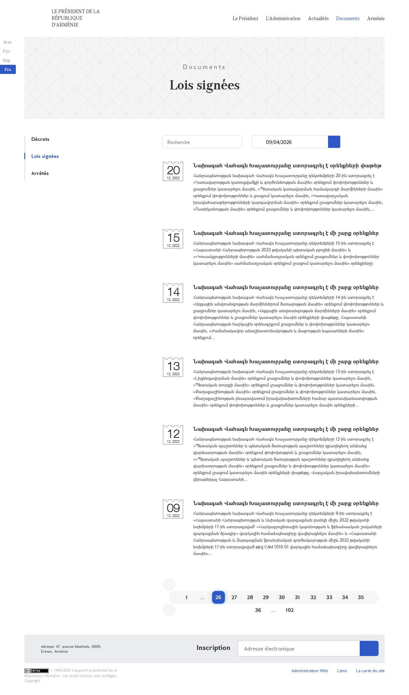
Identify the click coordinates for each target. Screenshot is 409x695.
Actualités (318, 18)
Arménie (376, 18)
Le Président (245, 18)
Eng (6, 60)
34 (345, 597)
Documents (347, 18)
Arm (7, 42)
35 (361, 597)
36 (258, 610)
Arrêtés (40, 173)
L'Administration (283, 18)
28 (250, 597)
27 (234, 597)
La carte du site (370, 670)
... (259, 142)
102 (290, 610)
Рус (6, 51)
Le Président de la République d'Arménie (76, 18)
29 (266, 597)
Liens (342, 670)
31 (297, 597)
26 (218, 597)
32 (313, 597)
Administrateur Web (310, 670)
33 (329, 597)
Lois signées (45, 156)
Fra (8, 69)
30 (282, 597)
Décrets (40, 139)
